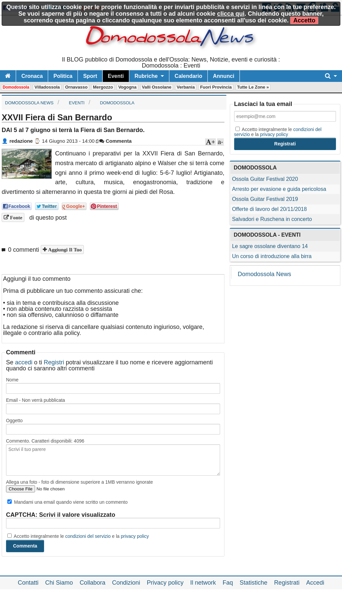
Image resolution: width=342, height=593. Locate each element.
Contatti (28, 582)
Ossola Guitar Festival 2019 (265, 199)
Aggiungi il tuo (64, 249)
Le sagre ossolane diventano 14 (270, 246)
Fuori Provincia (216, 87)
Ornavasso (76, 87)
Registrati (287, 582)
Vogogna (127, 87)
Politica (62, 76)
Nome (12, 379)
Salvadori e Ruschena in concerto (272, 219)
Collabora (92, 582)
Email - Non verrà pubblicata (35, 400)
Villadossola (47, 87)
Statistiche (254, 582)
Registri (54, 362)
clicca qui (230, 13)
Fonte (15, 217)
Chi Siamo (59, 582)
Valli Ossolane (156, 87)
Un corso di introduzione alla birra (272, 256)
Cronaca (32, 76)
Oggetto (14, 420)
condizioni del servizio (88, 536)
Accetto (304, 20)
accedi (23, 362)
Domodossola (16, 87)
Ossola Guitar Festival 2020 (265, 179)
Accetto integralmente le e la (78, 536)
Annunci (223, 76)
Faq (228, 582)
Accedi (315, 582)
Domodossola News (264, 274)
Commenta (115, 141)
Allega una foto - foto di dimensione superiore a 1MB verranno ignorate (79, 482)
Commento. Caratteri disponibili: (45, 441)
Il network (203, 582)
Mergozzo (103, 87)
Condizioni (126, 582)
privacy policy (135, 536)
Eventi (116, 76)
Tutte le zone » (253, 87)
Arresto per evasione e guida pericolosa (279, 189)
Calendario (188, 76)
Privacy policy (165, 582)
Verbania (186, 87)
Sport (90, 76)
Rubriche (146, 76)
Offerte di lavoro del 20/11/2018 (269, 209)
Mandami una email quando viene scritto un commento (67, 502)
